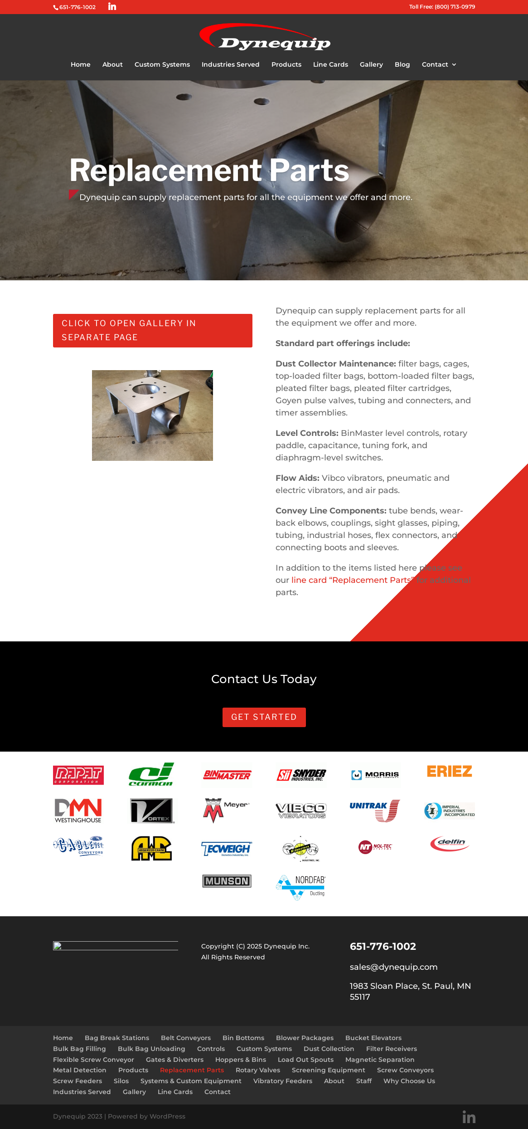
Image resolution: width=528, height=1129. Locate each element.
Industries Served (231, 64)
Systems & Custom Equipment (191, 1081)
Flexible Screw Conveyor (93, 1060)
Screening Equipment (328, 1070)
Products (286, 64)
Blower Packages (305, 1038)
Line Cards (330, 64)
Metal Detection (80, 1070)
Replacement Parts (192, 1070)
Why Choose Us (409, 1081)
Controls (211, 1049)
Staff (364, 1081)
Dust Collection (329, 1049)
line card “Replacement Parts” (351, 580)
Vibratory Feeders (282, 1081)
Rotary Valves (258, 1070)
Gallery (371, 64)
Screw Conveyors (405, 1070)
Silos (121, 1081)
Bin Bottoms (243, 1038)
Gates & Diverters (174, 1060)
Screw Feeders (77, 1081)
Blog (402, 64)
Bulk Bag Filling (79, 1049)
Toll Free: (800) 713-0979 (442, 7)
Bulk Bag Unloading (151, 1049)
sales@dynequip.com (394, 967)
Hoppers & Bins (240, 1060)
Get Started (264, 717)
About (112, 64)
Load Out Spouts (306, 1060)
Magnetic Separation (380, 1060)
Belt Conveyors (186, 1038)
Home (81, 64)
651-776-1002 (77, 7)
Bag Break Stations (117, 1038)
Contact (435, 64)
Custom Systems (162, 64)
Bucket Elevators (373, 1038)
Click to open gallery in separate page (129, 330)
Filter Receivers (391, 1049)
